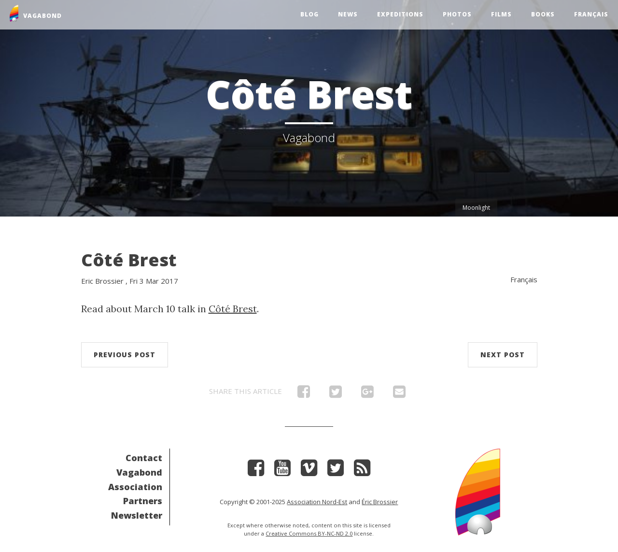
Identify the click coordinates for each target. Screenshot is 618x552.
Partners (142, 501)
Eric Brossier (102, 281)
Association (135, 487)
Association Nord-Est (317, 501)
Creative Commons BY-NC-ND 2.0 (309, 533)
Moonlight (476, 207)
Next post (502, 354)
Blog (309, 14)
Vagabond (139, 472)
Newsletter (136, 515)
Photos (457, 14)
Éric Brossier (380, 501)
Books (543, 14)
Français (591, 14)
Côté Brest (129, 260)
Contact (144, 458)
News (348, 14)
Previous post (124, 354)
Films (501, 14)
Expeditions (400, 14)
